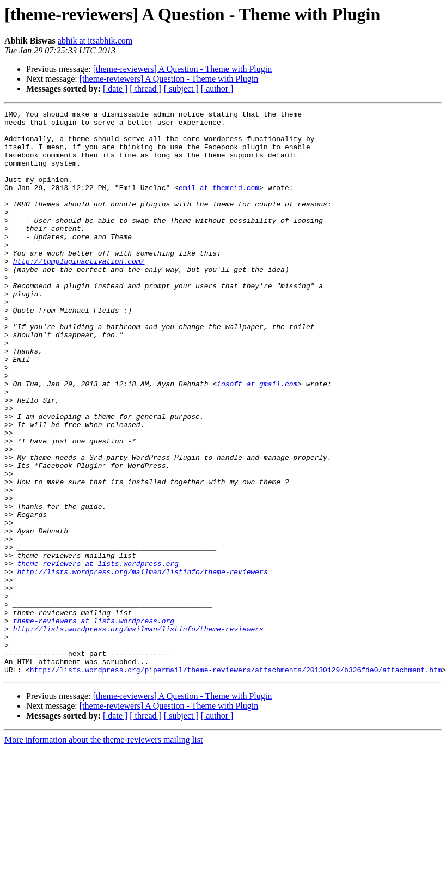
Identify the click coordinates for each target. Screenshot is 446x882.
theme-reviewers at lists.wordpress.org (97, 655)
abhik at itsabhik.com (95, 40)
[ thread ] (146, 88)
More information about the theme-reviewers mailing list (103, 852)
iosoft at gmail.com (257, 439)
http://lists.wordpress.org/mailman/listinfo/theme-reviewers (142, 665)
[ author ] (217, 88)
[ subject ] (181, 88)
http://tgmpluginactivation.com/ (79, 292)
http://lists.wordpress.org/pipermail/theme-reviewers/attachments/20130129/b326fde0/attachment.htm (236, 782)
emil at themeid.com (219, 204)
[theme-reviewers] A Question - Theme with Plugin (182, 69)
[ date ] (115, 88)
